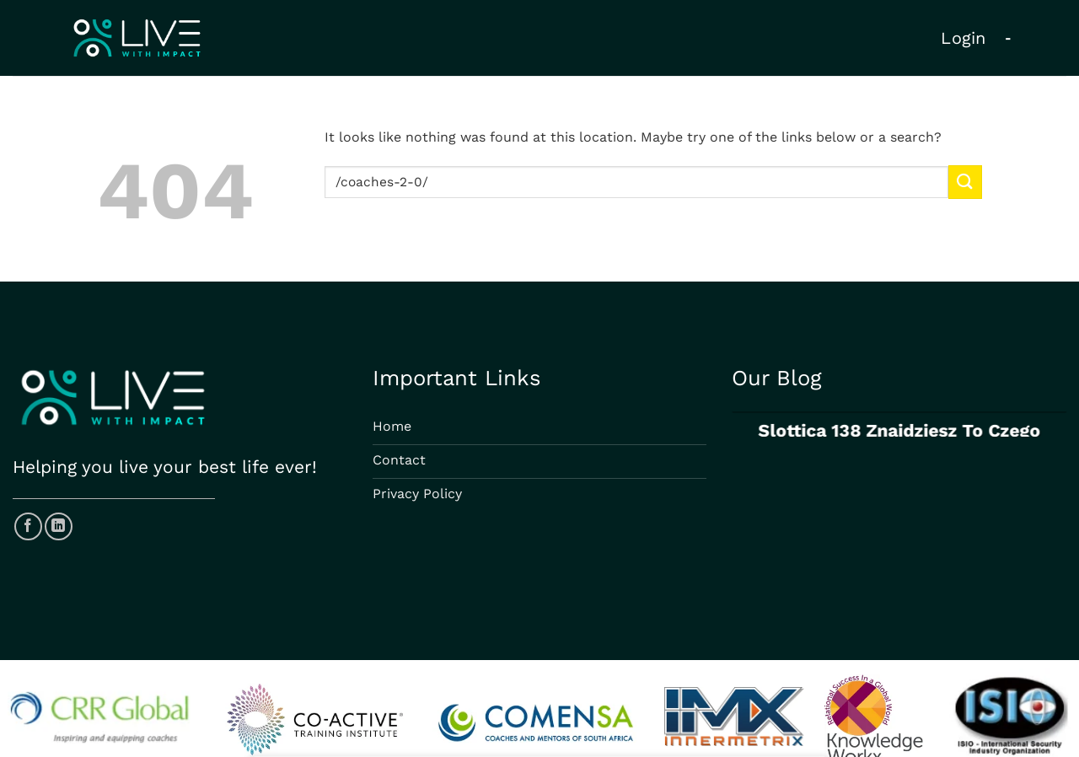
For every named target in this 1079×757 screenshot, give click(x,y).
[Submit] (965, 181)
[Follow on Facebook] (28, 526)
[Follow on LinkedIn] (58, 526)
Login (963, 38)
